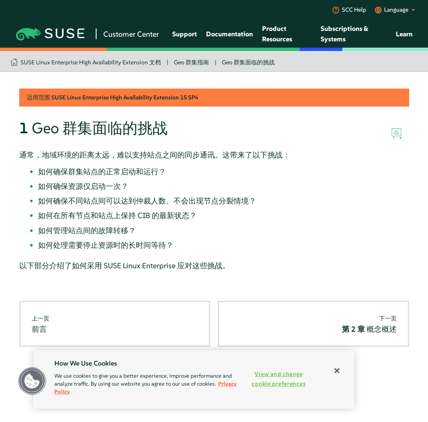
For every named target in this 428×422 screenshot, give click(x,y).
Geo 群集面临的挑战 (248, 62)
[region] (193, 379)
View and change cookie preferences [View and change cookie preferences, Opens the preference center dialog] (279, 378)
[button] (32, 381)
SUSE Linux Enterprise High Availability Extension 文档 (90, 62)
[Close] (337, 370)
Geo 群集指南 (191, 62)
